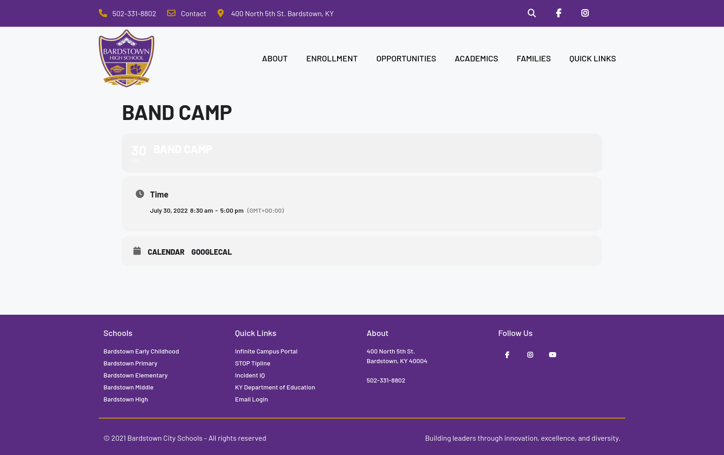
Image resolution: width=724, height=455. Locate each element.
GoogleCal (212, 251)
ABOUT (275, 58)
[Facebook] (558, 13)
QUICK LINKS (592, 58)
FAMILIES (534, 58)
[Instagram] (585, 13)
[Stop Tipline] (611, 13)
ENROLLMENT (332, 58)
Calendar (166, 251)
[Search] (532, 13)
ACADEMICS (476, 58)
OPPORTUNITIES (406, 58)
